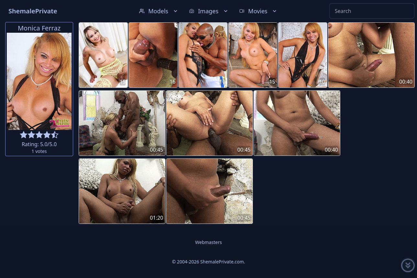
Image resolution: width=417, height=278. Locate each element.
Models (159, 11)
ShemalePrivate (33, 10)
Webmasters (208, 242)
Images (209, 11)
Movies (258, 11)
